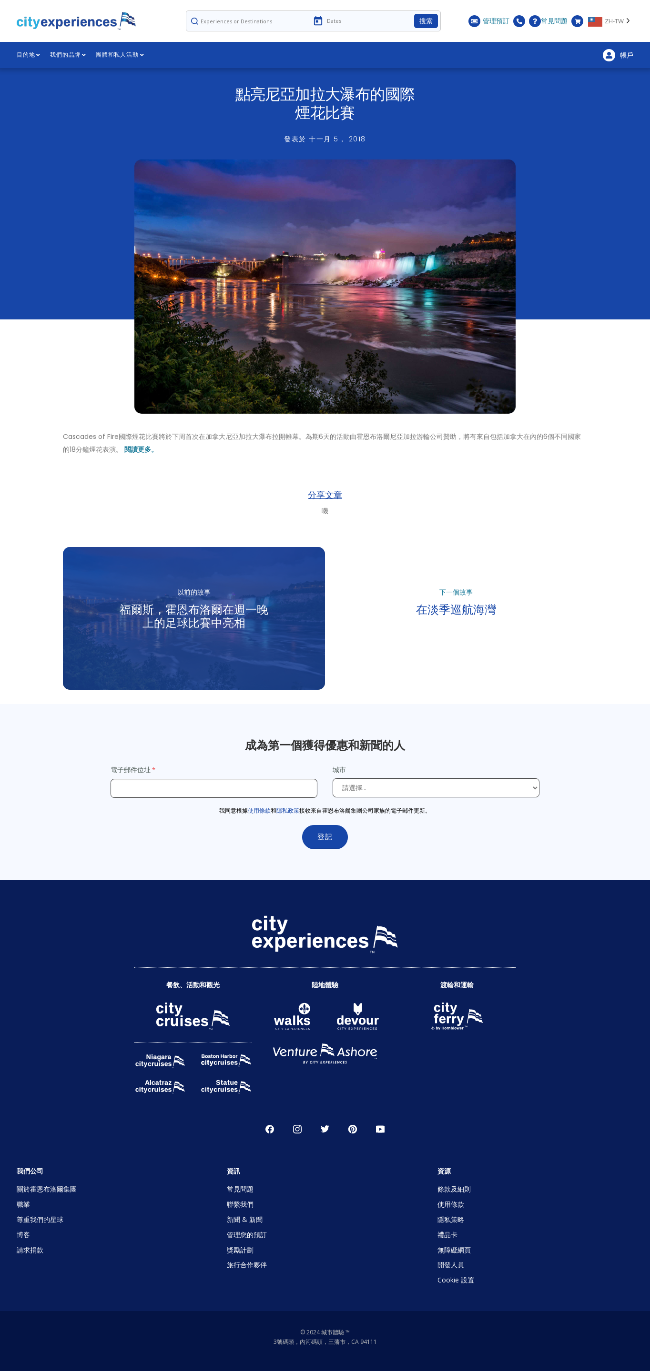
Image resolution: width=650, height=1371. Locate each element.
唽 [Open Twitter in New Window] (325, 1129)
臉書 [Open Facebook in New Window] (269, 1129)
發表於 (325, 139)
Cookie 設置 (455, 1279)
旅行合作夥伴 (247, 1264)
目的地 (29, 54)
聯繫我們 (240, 1204)
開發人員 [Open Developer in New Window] (450, 1264)
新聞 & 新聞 (245, 1219)
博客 (23, 1234)
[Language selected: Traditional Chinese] (610, 21)
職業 (23, 1204)
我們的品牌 (68, 54)
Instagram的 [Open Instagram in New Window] (297, 1129)
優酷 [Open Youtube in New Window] (380, 1129)
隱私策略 (450, 1219)
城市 (340, 769)
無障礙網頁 (454, 1249)
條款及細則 (454, 1188)
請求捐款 (30, 1249)
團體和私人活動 (120, 54)
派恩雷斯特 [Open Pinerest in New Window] (352, 1129)
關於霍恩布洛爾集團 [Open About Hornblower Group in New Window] (47, 1188)
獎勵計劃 (240, 1249)
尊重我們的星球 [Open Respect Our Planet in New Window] (40, 1219)
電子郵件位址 (131, 769)
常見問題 (548, 21)
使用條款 (259, 810)
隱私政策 (287, 810)
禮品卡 (447, 1234)
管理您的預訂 (247, 1234)
